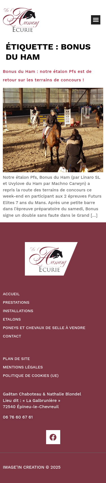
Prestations (16, 302)
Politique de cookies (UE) (31, 375)
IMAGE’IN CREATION (23, 467)
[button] (95, 19)
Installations (18, 310)
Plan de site (16, 358)
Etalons (12, 319)
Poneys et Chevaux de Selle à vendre (44, 327)
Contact (12, 336)
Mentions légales (23, 367)
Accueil (11, 294)
